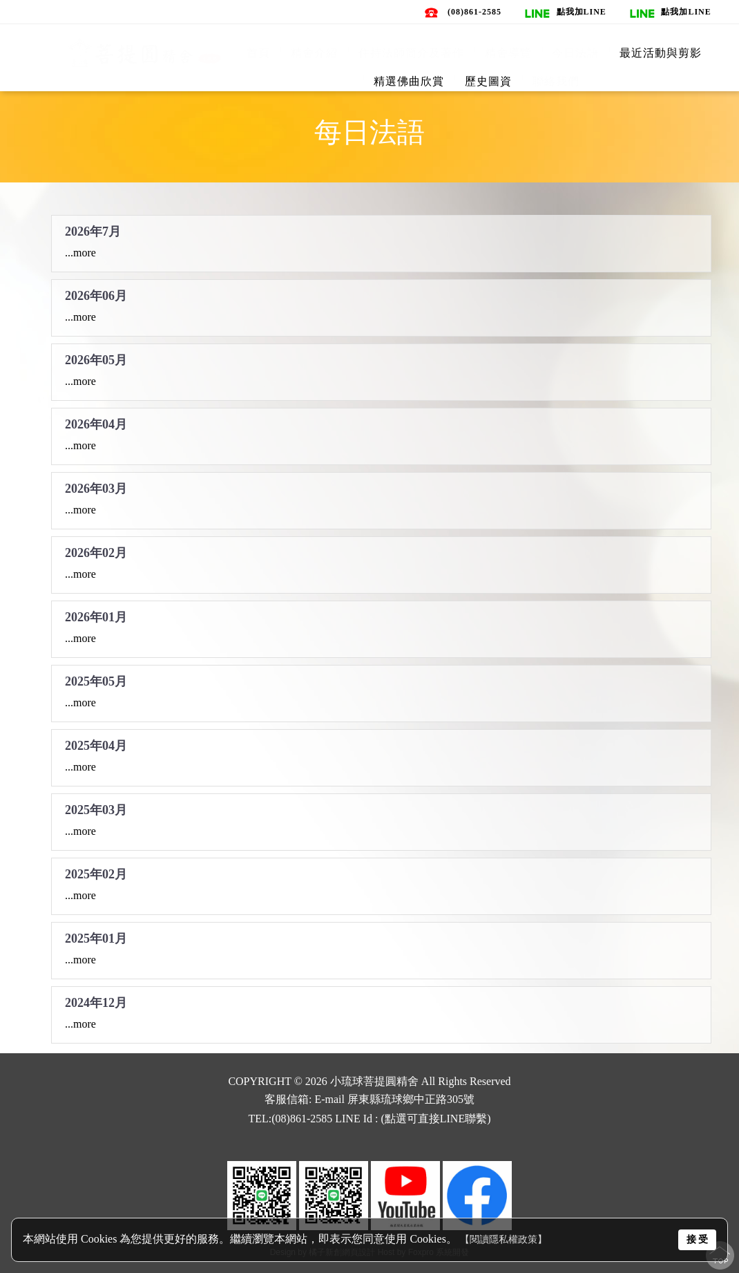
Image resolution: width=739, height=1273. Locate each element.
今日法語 (575, 53)
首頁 (258, 53)
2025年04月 (96, 743)
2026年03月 (96, 486)
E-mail (329, 1099)
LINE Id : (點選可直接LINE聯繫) (412, 1118)
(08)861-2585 (474, 12)
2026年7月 (93, 229)
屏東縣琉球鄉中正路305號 (410, 1099)
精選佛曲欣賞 (409, 81)
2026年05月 (96, 357)
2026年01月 (96, 614)
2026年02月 (96, 550)
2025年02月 (96, 871)
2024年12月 (96, 1000)
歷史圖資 (488, 81)
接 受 (698, 1239)
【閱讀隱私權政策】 (503, 1239)
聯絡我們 (555, 81)
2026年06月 (96, 293)
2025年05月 (96, 679)
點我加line (581, 12)
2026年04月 (96, 421)
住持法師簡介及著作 (411, 53)
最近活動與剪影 (661, 53)
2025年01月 (96, 936)
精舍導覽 (508, 53)
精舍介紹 (314, 53)
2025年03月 (96, 807)
